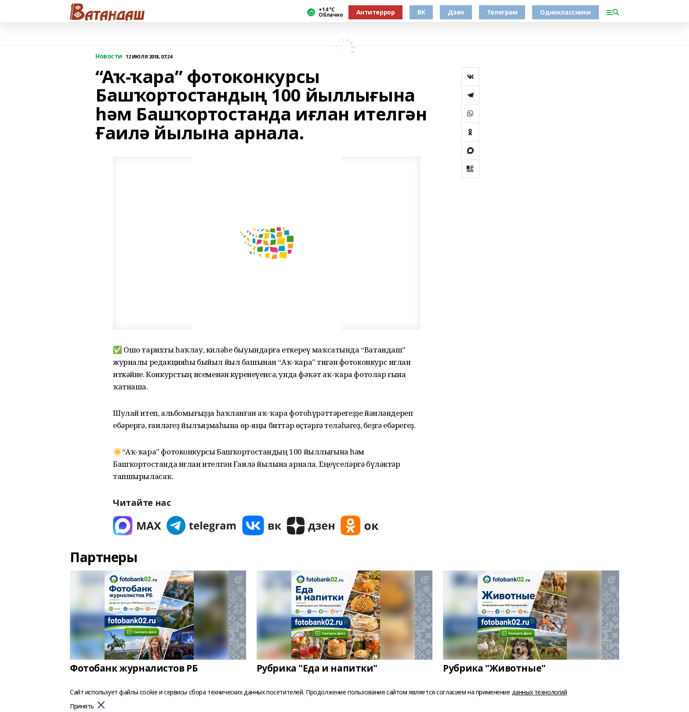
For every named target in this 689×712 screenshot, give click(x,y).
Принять (82, 706)
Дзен (456, 12)
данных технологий (539, 692)
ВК (421, 12)
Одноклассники (565, 12)
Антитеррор (375, 12)
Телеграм (502, 12)
